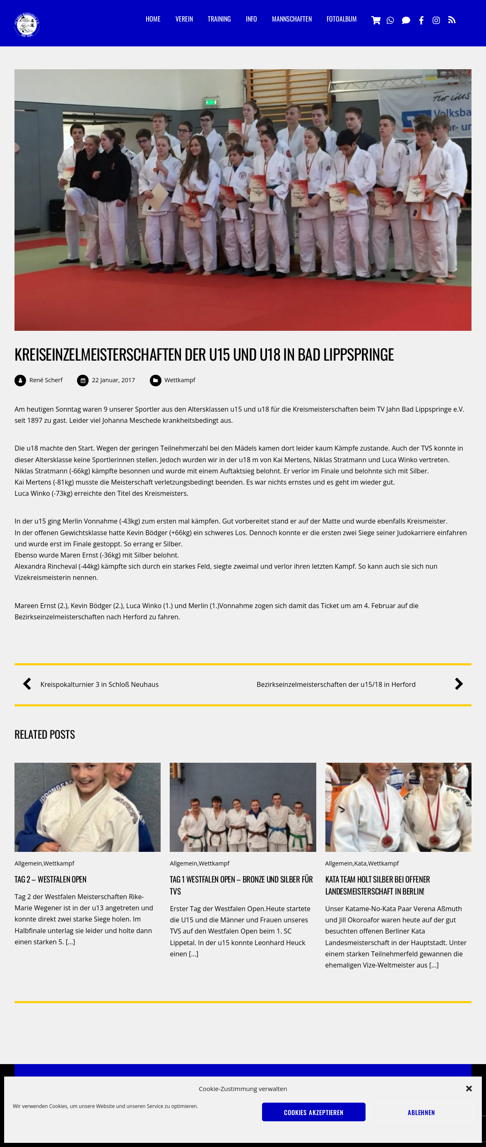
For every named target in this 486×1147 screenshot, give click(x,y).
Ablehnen (421, 1112)
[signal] (406, 19)
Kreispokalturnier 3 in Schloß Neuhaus (94, 684)
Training (219, 19)
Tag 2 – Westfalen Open (50, 879)
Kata (360, 863)
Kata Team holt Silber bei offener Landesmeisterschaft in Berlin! (378, 885)
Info (251, 19)
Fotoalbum (342, 19)
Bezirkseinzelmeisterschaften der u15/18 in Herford (357, 684)
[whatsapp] (391, 19)
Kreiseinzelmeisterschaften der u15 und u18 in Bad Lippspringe (204, 353)
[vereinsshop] (375, 19)
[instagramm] (437, 19)
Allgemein (28, 863)
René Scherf (46, 380)
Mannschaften (292, 19)
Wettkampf (179, 380)
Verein (184, 19)
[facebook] (421, 19)
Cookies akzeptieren (314, 1112)
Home (153, 19)
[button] (469, 1088)
